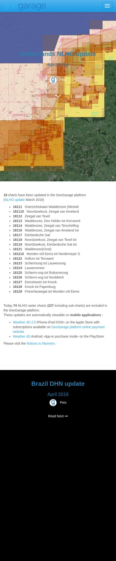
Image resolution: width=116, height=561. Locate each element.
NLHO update (15, 200)
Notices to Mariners (41, 343)
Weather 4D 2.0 (25, 322)
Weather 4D (21, 336)
